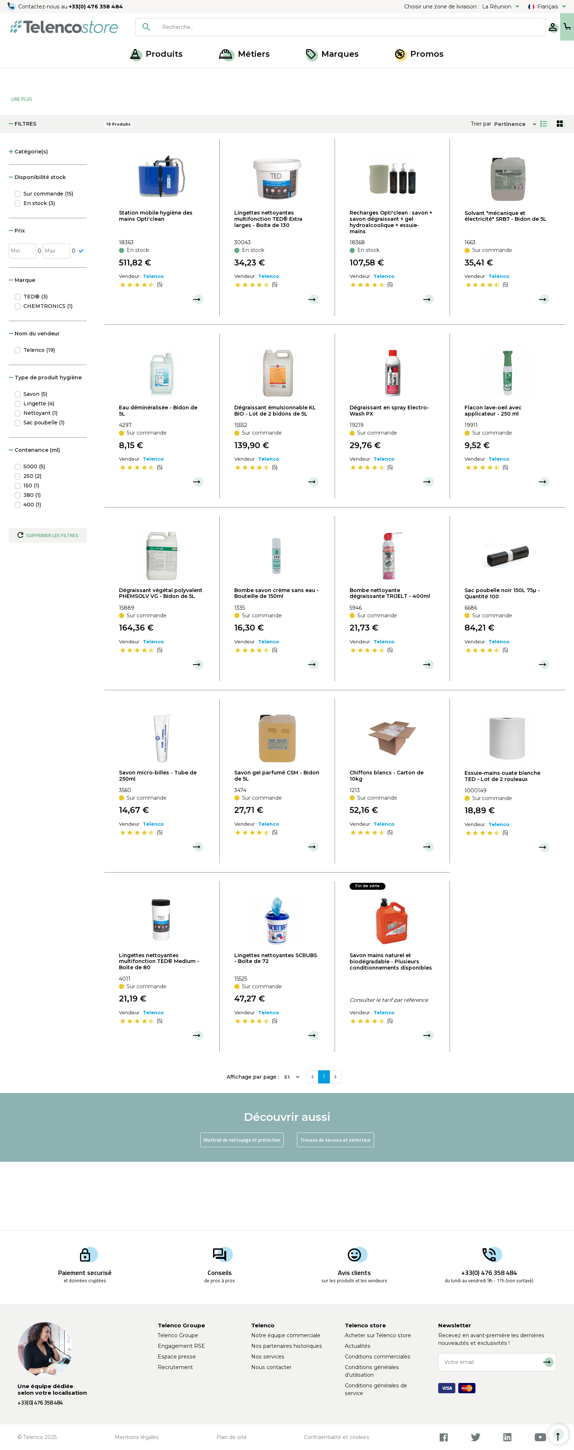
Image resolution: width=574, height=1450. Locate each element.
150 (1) (31, 553)
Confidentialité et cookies (336, 1437)
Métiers (244, 54)
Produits (156, 54)
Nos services (267, 1356)
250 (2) (32, 544)
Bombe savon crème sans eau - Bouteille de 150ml (276, 661)
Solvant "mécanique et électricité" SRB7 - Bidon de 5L (506, 284)
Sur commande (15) (48, 262)
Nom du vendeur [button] (34, 401)
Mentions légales (137, 1437)
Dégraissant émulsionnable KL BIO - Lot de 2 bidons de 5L (275, 478)
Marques (332, 54)
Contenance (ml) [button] (34, 518)
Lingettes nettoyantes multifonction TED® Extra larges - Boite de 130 (268, 287)
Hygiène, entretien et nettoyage (103, 76)
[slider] (137, 352)
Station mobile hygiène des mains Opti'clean (156, 284)
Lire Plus (21, 167)
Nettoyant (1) (40, 481)
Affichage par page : (253, 1145)
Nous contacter (271, 1367)
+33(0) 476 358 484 (97, 6)
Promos (419, 54)
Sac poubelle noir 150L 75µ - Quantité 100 (502, 661)
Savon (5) (35, 462)
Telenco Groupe (178, 1335)
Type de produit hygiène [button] (45, 445)
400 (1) (32, 572)
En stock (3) (39, 271)
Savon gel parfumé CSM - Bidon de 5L (276, 843)
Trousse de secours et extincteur (335, 1208)
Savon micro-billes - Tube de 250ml (158, 843)
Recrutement (175, 1367)
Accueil (20, 76)
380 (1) (32, 563)
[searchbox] (327, 27)
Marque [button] (22, 348)
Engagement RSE (181, 1346)
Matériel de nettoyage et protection (242, 1208)
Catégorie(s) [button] (28, 219)
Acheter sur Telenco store (378, 1335)
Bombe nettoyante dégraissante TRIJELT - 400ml (390, 661)
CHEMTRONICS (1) (47, 374)
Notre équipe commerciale (285, 1335)
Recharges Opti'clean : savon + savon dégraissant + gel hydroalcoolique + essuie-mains (391, 290)
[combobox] (317, 27)
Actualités (357, 1346)
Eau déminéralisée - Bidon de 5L (158, 478)
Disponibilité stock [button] (37, 245)
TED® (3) (35, 364)
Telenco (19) (39, 418)
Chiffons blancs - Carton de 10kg (387, 843)
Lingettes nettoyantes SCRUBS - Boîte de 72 (275, 1026)
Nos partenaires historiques (286, 1346)
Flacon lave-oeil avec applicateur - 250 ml (493, 478)
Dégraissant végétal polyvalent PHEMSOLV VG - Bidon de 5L (160, 661)
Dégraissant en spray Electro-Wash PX (389, 478)
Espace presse (177, 1356)
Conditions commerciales (377, 1356)
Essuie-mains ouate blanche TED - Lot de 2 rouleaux (502, 844)
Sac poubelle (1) (43, 490)
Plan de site (231, 1437)
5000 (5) (34, 534)
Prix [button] (17, 298)
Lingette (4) (38, 471)
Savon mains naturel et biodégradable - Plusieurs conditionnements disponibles (391, 1029)
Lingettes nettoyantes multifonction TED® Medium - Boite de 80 (159, 1029)
